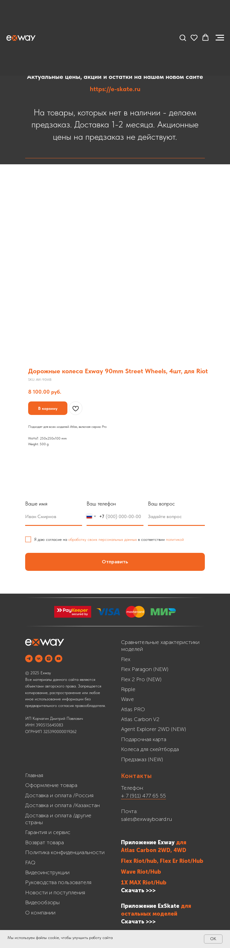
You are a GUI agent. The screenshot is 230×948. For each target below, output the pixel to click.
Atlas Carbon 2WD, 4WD (153, 850)
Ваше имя (36, 503)
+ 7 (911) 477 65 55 (143, 795)
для (181, 842)
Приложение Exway (148, 842)
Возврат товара (44, 842)
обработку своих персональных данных (102, 539)
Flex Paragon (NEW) (144, 669)
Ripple (128, 689)
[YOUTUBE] (58, 658)
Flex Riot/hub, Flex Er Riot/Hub (162, 861)
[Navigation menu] (220, 38)
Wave (127, 699)
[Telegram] (29, 658)
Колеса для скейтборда (150, 749)
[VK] (39, 658)
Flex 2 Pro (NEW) (141, 679)
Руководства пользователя (58, 882)
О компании (40, 912)
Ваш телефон (101, 503)
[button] (182, 37)
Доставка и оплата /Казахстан (62, 805)
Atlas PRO (133, 709)
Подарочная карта (143, 739)
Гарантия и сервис (47, 832)
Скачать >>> (138, 890)
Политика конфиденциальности (65, 852)
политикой (175, 539)
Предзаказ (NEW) (142, 759)
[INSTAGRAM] (48, 658)
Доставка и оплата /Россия (59, 795)
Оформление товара (51, 785)
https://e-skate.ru (115, 89)
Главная (34, 775)
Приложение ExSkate (150, 906)
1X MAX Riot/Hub (144, 882)
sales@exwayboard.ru (146, 819)
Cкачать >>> (138, 921)
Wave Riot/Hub (141, 872)
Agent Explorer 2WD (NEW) (153, 729)
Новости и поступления (55, 892)
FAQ (30, 862)
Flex (125, 659)
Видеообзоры (42, 902)
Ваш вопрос (161, 503)
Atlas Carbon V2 (140, 719)
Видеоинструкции (47, 872)
